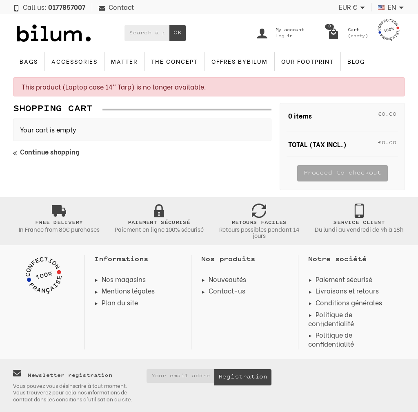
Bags (29, 61)
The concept (174, 61)
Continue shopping (46, 152)
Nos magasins (124, 279)
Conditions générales (349, 302)
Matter (124, 61)
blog (356, 61)
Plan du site (120, 302)
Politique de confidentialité (331, 318)
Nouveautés (227, 279)
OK (177, 33)
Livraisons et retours (347, 290)
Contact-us (227, 290)
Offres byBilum (239, 61)
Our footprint (307, 61)
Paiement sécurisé (344, 279)
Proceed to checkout (342, 173)
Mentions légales (128, 290)
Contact (116, 6)
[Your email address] (181, 376)
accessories (74, 61)
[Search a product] (147, 33)
